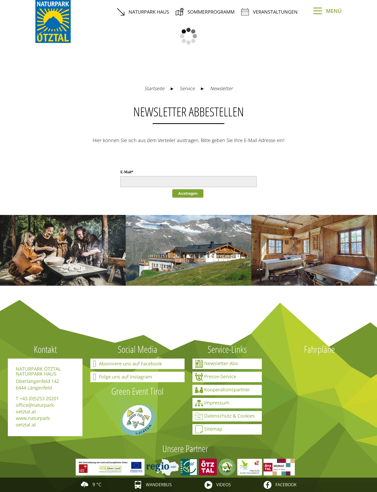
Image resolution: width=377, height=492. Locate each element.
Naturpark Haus (143, 12)
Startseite (154, 88)
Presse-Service (215, 377)
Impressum (212, 403)
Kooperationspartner (222, 390)
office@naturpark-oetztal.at (35, 408)
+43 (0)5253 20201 (39, 398)
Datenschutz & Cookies (225, 416)
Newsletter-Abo (216, 364)
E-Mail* (126, 172)
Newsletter (221, 88)
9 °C (91, 484)
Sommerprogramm (205, 12)
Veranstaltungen (269, 12)
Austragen (187, 193)
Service (187, 88)
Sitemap (208, 429)
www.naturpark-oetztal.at (33, 421)
